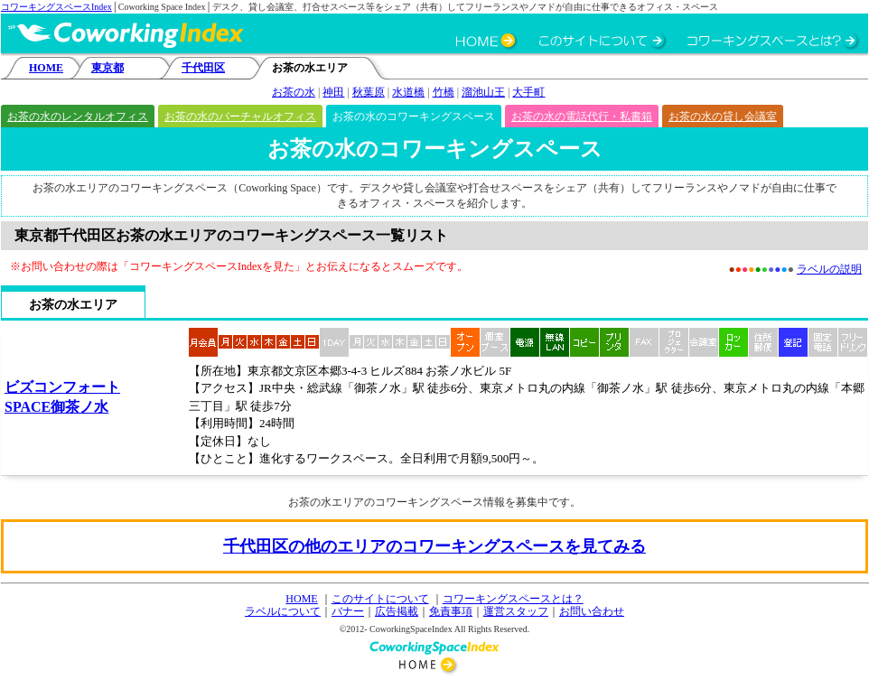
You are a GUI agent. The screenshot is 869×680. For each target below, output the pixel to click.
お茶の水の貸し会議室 (722, 116)
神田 (333, 92)
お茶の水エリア (73, 305)
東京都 (107, 67)
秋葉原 (368, 92)
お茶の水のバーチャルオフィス (240, 116)
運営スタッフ (515, 611)
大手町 (528, 92)
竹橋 (443, 92)
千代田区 (203, 67)
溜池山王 (483, 92)
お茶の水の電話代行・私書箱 (581, 116)
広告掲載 (396, 611)
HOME (46, 67)
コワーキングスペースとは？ (513, 598)
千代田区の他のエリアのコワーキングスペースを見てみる (434, 546)
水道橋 (408, 92)
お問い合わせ (591, 611)
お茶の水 (293, 92)
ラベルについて (283, 611)
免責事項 (450, 611)
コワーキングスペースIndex (56, 7)
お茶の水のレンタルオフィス (77, 116)
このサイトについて (380, 598)
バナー (348, 611)
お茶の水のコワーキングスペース (413, 116)
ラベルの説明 (829, 269)
